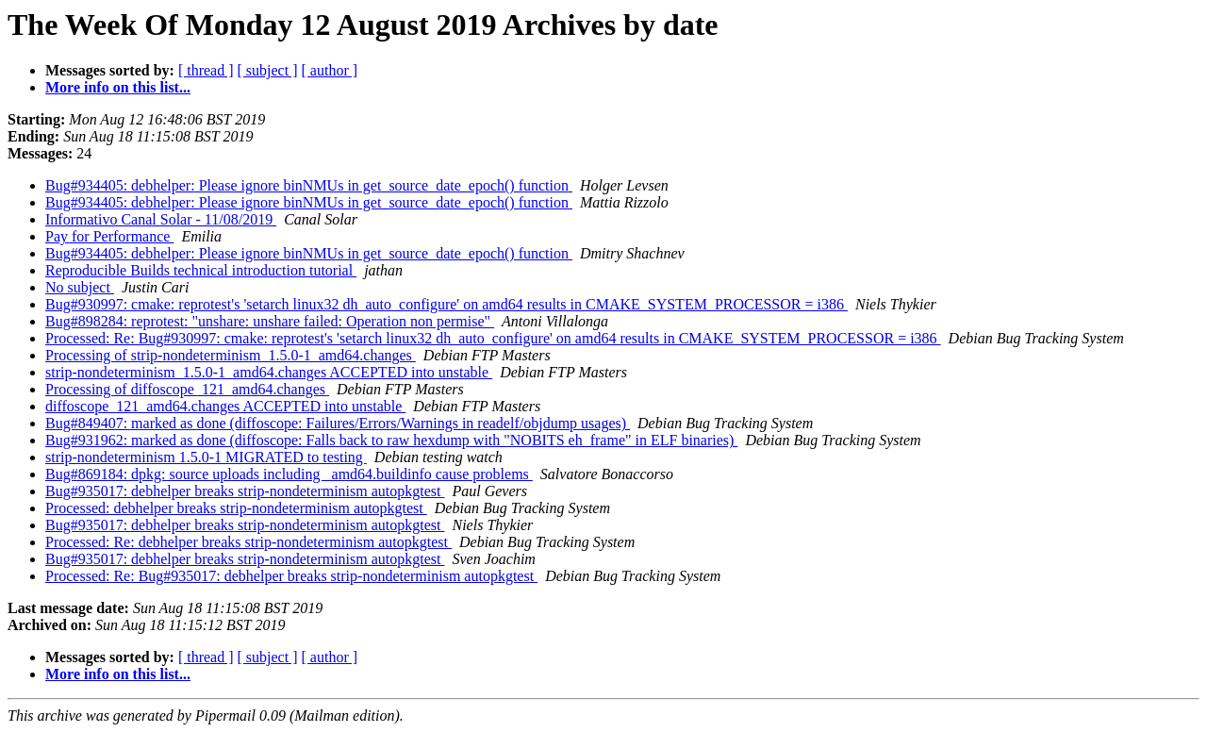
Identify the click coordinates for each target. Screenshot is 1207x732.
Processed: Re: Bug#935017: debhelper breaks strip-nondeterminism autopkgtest (291, 576)
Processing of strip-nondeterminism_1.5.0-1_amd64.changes (230, 355)
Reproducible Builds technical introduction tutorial (200, 270)
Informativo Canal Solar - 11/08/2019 (160, 219)
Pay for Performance (109, 236)
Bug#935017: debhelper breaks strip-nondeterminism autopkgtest (244, 491)
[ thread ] (206, 70)
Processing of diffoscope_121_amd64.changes (187, 389)
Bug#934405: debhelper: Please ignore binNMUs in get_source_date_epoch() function (308, 185)
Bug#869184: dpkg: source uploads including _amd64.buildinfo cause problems (289, 474)
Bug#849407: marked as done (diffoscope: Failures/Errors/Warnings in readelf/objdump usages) (337, 423)
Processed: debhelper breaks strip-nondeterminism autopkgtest (236, 508)
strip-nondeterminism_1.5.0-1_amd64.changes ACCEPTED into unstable (268, 372)
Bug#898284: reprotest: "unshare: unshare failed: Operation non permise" (269, 321)
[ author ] (330, 70)
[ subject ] (268, 70)
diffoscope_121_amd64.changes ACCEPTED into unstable (225, 406)
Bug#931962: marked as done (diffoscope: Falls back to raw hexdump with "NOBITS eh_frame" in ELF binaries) (391, 440)
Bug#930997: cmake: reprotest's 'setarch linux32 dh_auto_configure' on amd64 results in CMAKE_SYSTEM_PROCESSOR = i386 (446, 304)
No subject (79, 287)
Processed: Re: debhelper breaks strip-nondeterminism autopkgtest (248, 542)
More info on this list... (117, 87)
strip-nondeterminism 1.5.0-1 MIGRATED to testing (206, 457)
